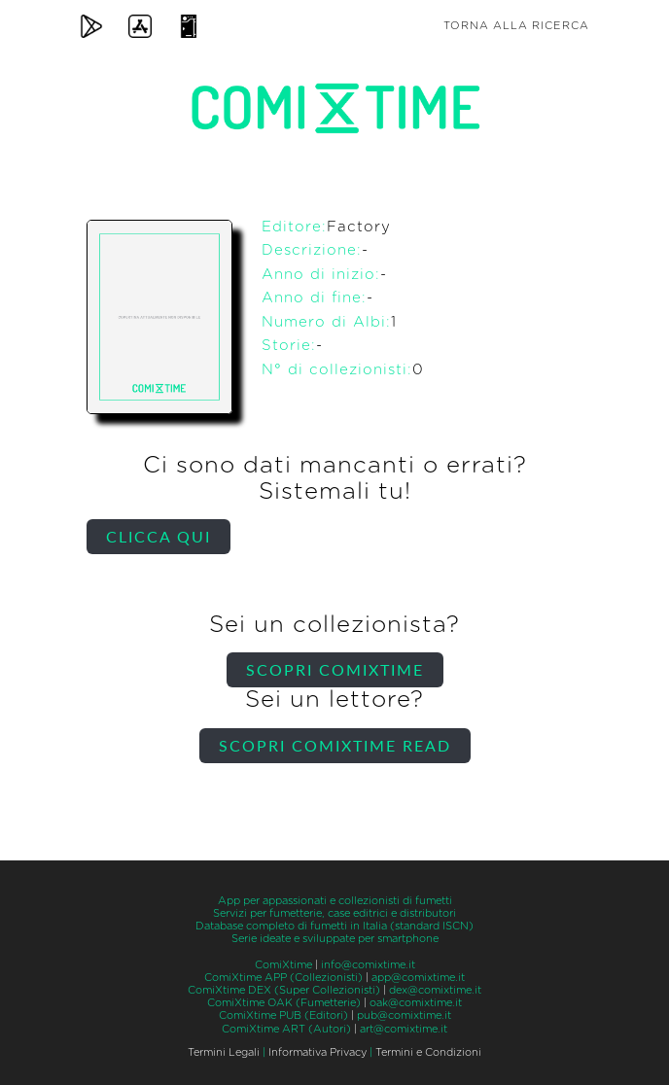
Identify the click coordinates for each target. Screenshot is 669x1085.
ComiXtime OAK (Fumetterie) (284, 1003)
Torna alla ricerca (516, 25)
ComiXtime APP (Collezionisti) (283, 977)
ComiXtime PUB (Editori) (283, 1015)
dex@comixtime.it (435, 990)
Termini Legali (224, 1052)
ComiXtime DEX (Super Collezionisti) (284, 990)
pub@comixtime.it (404, 1015)
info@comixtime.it (368, 965)
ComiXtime (283, 965)
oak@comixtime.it (416, 1003)
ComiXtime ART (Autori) (286, 1029)
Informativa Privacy (317, 1052)
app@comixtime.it (418, 977)
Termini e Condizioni (428, 1052)
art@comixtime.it (403, 1029)
